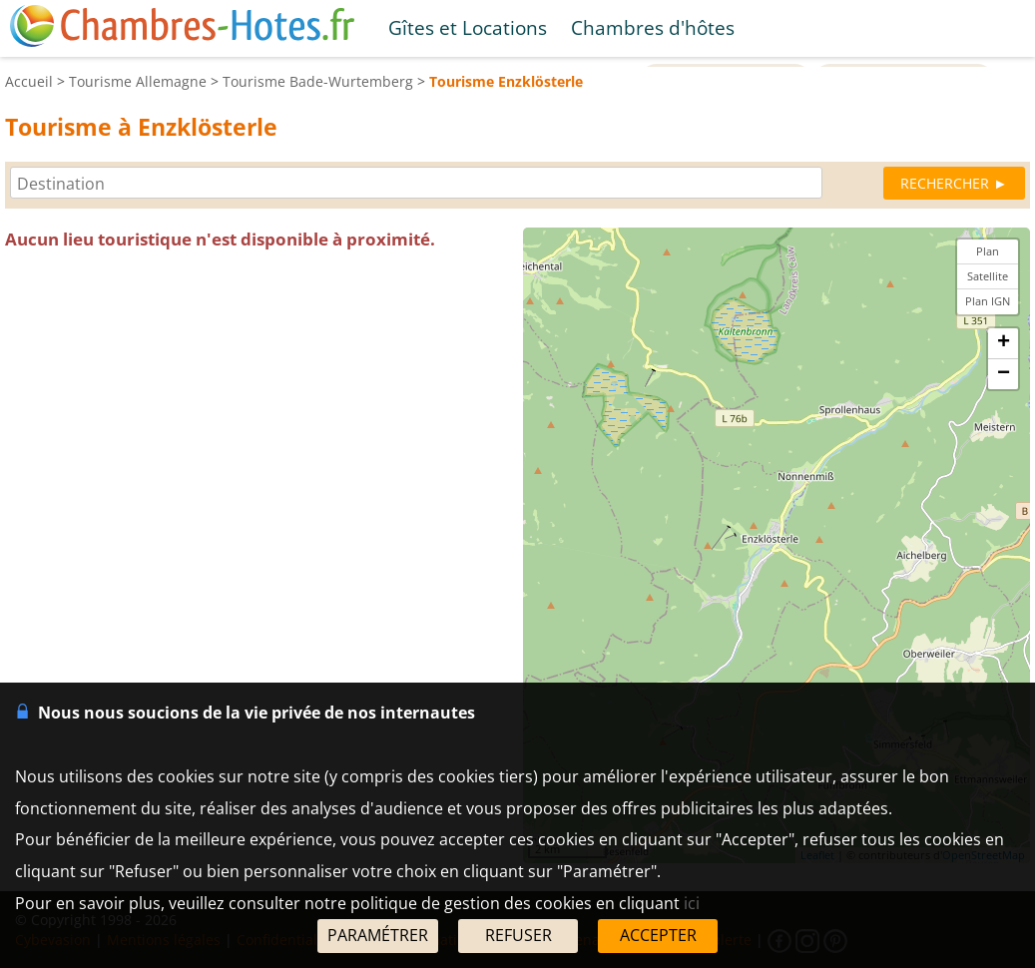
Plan (987, 250)
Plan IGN (987, 300)
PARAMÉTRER (377, 935)
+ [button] (1003, 343)
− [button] (1003, 374)
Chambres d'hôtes (653, 27)
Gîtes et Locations (467, 27)
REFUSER (518, 935)
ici (692, 903)
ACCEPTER (658, 935)
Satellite (987, 275)
